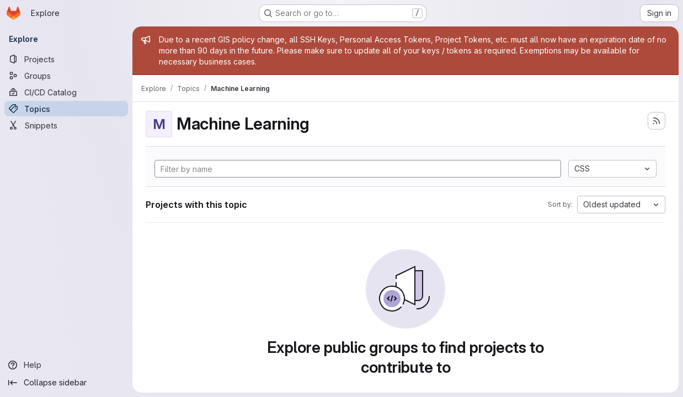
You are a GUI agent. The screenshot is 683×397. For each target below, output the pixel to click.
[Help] (66, 365)
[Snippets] (66, 125)
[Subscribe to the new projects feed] (656, 121)
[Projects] (66, 59)
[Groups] (66, 75)
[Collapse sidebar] (66, 382)
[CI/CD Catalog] (66, 92)
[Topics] (66, 108)
